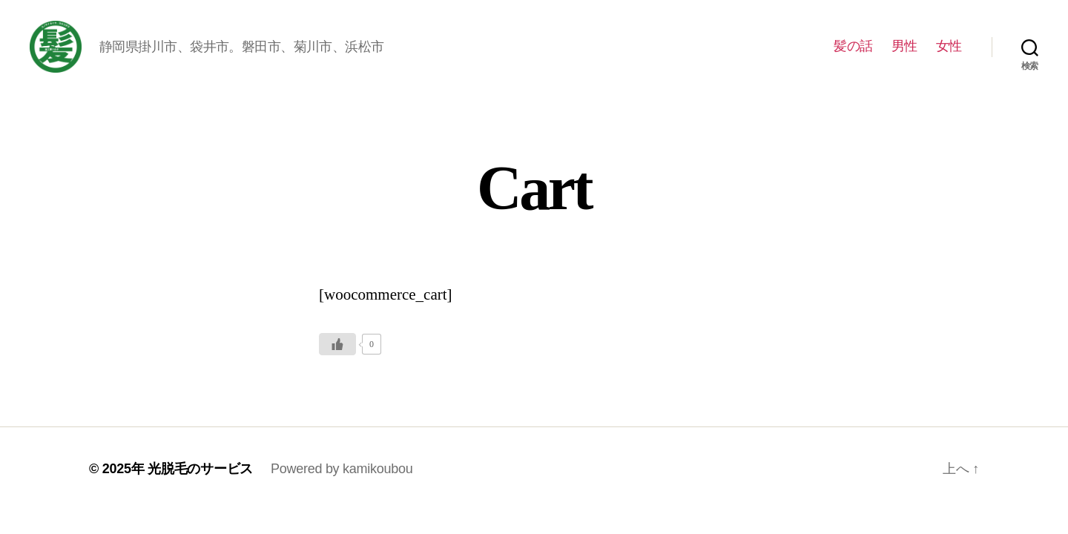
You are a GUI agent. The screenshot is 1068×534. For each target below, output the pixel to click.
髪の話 (853, 53)
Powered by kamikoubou (341, 483)
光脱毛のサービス (200, 483)
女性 (949, 53)
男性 (904, 53)
